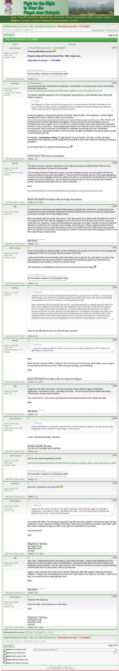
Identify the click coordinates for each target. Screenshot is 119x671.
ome (13, 17)
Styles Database (70, 668)
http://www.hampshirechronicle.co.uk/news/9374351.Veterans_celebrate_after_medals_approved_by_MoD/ (72, 463)
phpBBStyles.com (57, 668)
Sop (90, 17)
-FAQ (36, 20)
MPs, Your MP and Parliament (43, 26)
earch (107, 17)
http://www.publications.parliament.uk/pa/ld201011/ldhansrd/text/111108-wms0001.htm (63, 120)
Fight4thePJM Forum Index (16, 26)
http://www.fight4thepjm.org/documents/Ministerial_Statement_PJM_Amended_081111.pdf (65, 90)
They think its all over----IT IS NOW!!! (74, 26)
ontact (99, 17)
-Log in (74, 20)
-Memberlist (47, 20)
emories (33, 17)
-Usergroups (61, 20)
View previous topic (98, 30)
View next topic (111, 30)
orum (69, 17)
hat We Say (46, 17)
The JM (22, 17)
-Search (27, 20)
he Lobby (59, 17)
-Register (16, 20)
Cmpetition (80, 17)
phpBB (59, 667)
